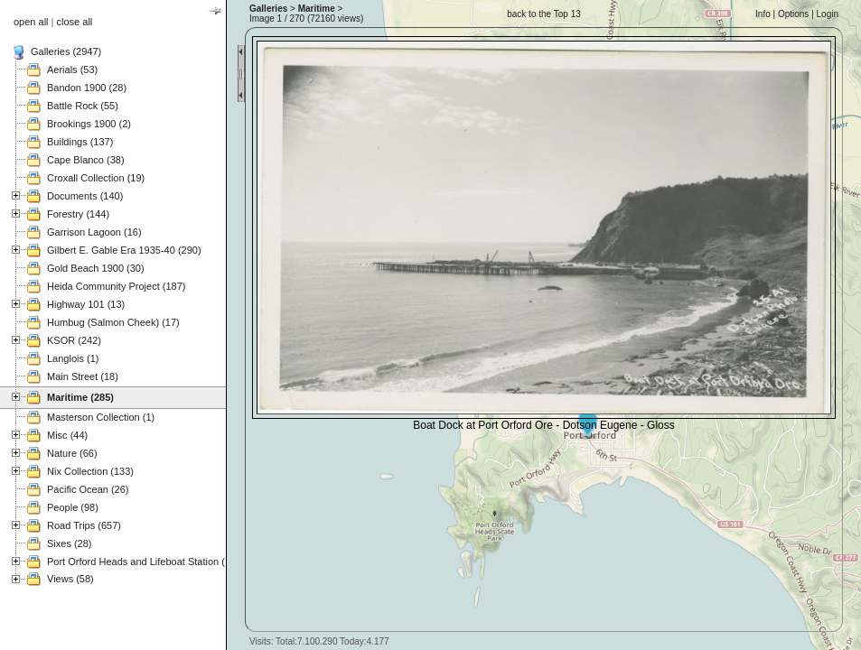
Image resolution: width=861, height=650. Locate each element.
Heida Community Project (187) (116, 286)
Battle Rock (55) (82, 105)
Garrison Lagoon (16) (94, 232)
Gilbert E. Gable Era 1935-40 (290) (124, 250)
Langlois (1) (72, 358)
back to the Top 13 (544, 14)
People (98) (72, 507)
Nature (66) (72, 453)
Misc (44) (67, 435)
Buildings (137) (80, 141)
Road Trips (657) (84, 525)
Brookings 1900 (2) (89, 123)
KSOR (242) (74, 340)
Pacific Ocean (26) (87, 489)
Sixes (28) (69, 543)
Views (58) (70, 578)
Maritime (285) (80, 397)
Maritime (316, 9)
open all (31, 21)
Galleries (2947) (66, 51)
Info (763, 14)
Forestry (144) (78, 214)
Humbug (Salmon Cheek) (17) (113, 322)
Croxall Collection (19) (96, 177)
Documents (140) (85, 195)
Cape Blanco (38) (86, 159)
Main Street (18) (82, 376)
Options (793, 14)
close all (75, 21)
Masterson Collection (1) (100, 417)
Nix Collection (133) (90, 471)
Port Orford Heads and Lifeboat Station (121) (146, 561)
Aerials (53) (72, 69)
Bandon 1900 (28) (86, 87)
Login (827, 14)
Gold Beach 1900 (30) (96, 268)
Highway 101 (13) (86, 304)
